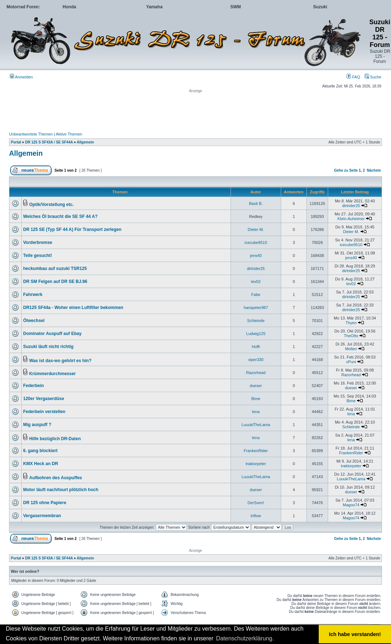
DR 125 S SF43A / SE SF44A (49, 142)
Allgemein (85, 142)
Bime (255, 398)
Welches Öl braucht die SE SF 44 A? (60, 216)
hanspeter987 (256, 307)
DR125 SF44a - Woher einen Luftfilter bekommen (73, 307)
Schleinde (256, 320)
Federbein (33, 385)
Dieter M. (256, 229)
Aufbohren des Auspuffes (55, 477)
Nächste (374, 170)
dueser (256, 385)
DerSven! (256, 503)
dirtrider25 (351, 205)
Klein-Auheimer (351, 218)
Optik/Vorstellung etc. (51, 204)
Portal (16, 142)
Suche (373, 77)
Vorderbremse (37, 242)
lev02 (256, 281)
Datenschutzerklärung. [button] (245, 638)
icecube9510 (256, 242)
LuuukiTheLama (255, 424)
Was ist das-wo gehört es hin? (60, 360)
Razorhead (256, 372)
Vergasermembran (42, 515)
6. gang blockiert (40, 450)
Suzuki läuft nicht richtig (48, 346)
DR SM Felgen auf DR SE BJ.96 (55, 281)
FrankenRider (256, 450)
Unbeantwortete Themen (31, 134)
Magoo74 (351, 505)
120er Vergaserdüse (43, 398)
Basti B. (256, 203)
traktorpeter (256, 463)
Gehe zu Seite (346, 170)
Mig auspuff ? (37, 424)
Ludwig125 (255, 333)
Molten (351, 349)
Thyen (351, 323)
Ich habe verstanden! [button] (355, 634)
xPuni (351, 362)
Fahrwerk (32, 294)
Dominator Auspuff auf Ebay (52, 333)
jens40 (256, 255)
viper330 (255, 359)
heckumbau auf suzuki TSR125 (55, 268)
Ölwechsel (33, 320)
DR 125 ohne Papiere (44, 502)
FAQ (353, 77)
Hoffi (256, 346)
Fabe (255, 294)
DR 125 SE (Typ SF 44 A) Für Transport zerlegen (72, 229)
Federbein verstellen (44, 411)
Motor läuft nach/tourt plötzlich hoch (60, 489)
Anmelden (21, 77)
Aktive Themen (69, 134)
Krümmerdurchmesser (52, 373)
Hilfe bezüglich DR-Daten (55, 438)
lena (256, 411)
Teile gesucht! (37, 255)
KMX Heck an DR (40, 463)
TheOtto (351, 336)
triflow (256, 516)
